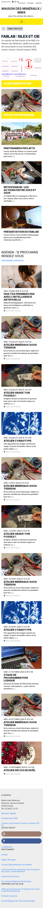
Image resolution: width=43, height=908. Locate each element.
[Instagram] (15, 2)
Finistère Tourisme (9, 896)
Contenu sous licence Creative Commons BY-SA (20, 824)
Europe (4, 854)
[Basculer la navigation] (21, 21)
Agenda (39, 3)
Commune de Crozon (10, 876)
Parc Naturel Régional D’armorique (16, 881)
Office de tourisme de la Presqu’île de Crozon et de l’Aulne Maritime (20, 890)
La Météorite (6, 847)
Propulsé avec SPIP (9, 818)
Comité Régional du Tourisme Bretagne (18, 901)
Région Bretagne (8, 859)
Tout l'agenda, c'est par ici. (12, 260)
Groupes (30, 3)
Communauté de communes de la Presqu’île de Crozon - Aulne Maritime (20, 870)
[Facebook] (13, 2)
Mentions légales (8, 813)
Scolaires (22, 3)
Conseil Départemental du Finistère (16, 864)
